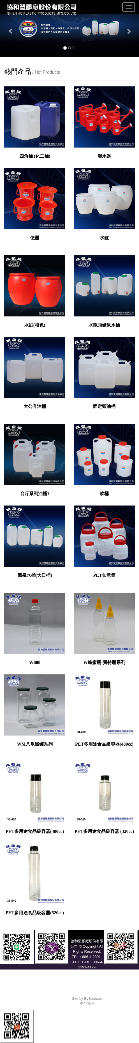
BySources (93, 998)
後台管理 (87, 1003)
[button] (10, 28)
